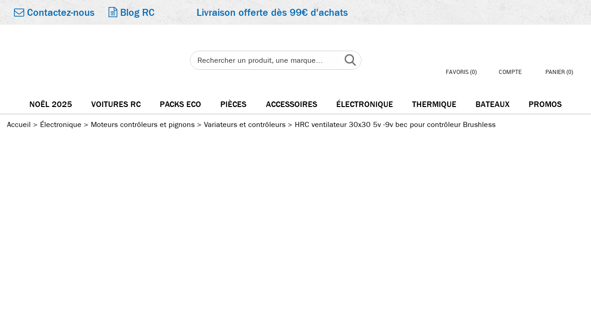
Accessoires (291, 104)
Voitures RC (116, 104)
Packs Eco (180, 104)
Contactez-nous (54, 12)
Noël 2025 (50, 104)
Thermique (434, 104)
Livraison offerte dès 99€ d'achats (272, 12)
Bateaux (492, 104)
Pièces (233, 104)
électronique (364, 104)
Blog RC (132, 12)
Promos (545, 104)
